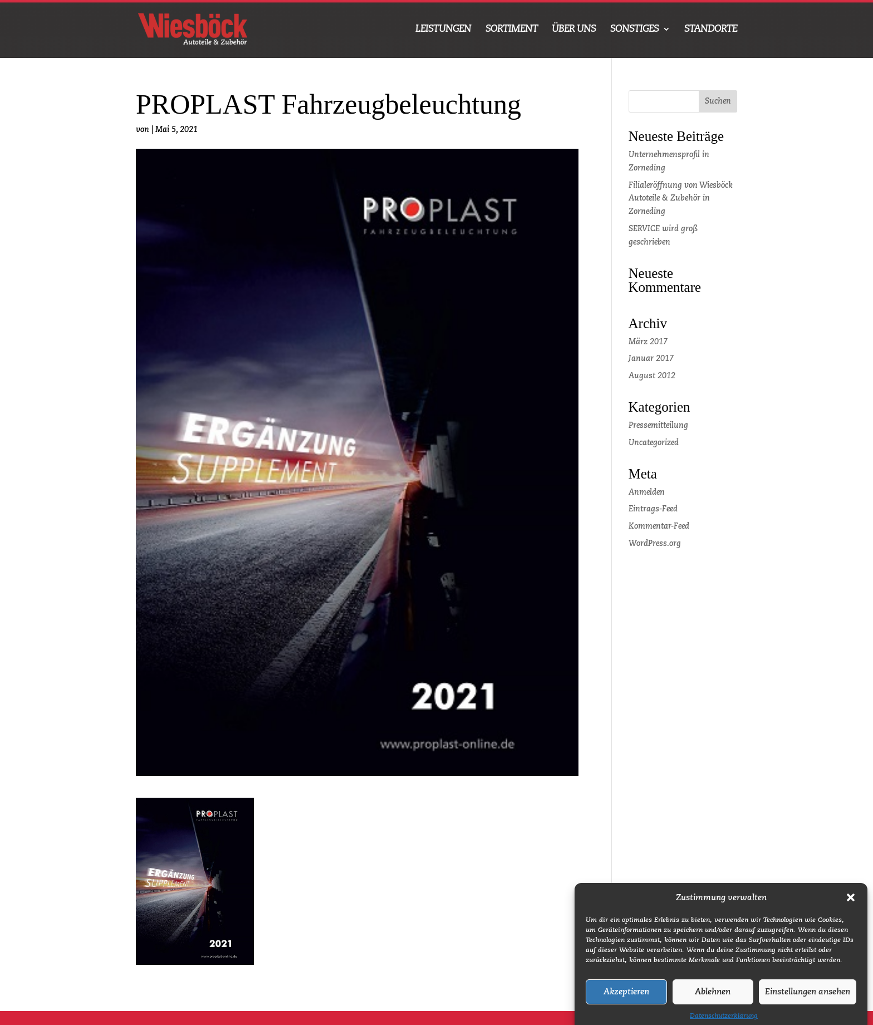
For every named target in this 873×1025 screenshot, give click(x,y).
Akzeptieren (626, 999)
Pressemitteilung (658, 425)
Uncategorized (654, 443)
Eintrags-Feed (653, 509)
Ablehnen (712, 999)
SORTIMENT (511, 29)
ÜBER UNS (574, 29)
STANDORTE (710, 29)
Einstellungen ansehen (807, 999)
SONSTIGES (634, 29)
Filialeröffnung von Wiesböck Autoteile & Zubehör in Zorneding (681, 199)
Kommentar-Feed (659, 526)
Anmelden (647, 492)
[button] (850, 905)
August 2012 (652, 376)
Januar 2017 (651, 359)
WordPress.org (655, 544)
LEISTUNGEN (443, 29)
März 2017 (648, 342)
